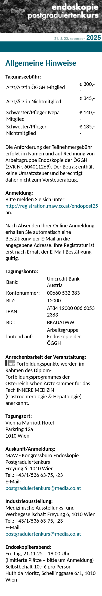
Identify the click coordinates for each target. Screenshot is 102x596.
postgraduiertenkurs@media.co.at (43, 488)
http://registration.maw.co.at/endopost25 (51, 206)
